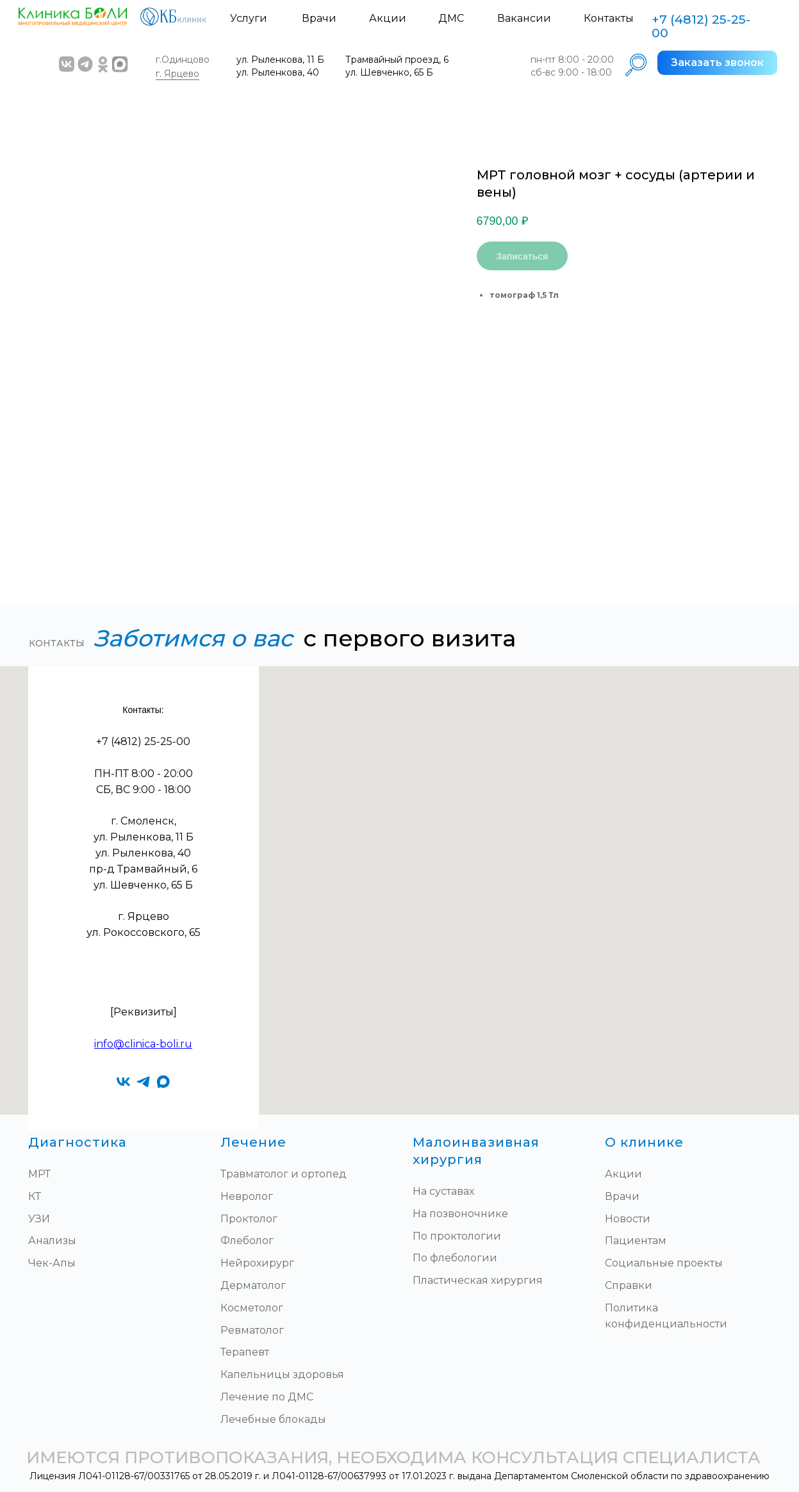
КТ (34, 1196)
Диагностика (77, 1142)
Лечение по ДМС (266, 1397)
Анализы (52, 1240)
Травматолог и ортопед (283, 1174)
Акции (387, 18)
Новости (627, 1219)
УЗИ (39, 1219)
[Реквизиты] (143, 1012)
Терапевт (244, 1352)
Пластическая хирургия (478, 1280)
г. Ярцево (177, 73)
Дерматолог (253, 1285)
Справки (628, 1285)
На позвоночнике (460, 1214)
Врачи (319, 18)
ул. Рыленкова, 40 (277, 72)
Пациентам (635, 1240)
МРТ (39, 1174)
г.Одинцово (183, 59)
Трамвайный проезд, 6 (397, 59)
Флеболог (247, 1240)
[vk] (123, 1082)
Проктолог (248, 1219)
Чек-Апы (52, 1263)
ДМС (451, 18)
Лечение (253, 1142)
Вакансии (524, 18)
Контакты (609, 18)
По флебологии (455, 1258)
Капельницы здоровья (282, 1374)
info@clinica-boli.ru (143, 1044)
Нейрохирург (257, 1263)
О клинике (644, 1142)
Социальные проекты (664, 1263)
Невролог (246, 1196)
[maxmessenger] (163, 1082)
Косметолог (251, 1308)
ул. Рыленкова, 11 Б (280, 59)
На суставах (443, 1191)
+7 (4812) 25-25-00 (701, 26)
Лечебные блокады (273, 1419)
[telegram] (143, 1082)
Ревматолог (252, 1330)
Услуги (248, 18)
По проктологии (457, 1236)
